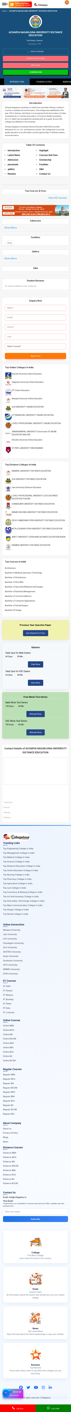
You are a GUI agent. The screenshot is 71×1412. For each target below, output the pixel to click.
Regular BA (8, 1105)
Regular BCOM (10, 1109)
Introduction (17, 82)
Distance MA (9, 1161)
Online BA (7, 1056)
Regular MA (8, 1083)
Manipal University (11, 930)
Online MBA (8, 1025)
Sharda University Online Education (27, 374)
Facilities (43, 164)
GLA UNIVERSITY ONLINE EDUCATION (28, 407)
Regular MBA (9, 1074)
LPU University (10, 939)
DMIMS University (11, 969)
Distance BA (8, 1179)
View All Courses (57, 197)
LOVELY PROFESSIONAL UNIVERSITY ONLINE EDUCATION (36, 423)
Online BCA (8, 1052)
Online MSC (8, 1043)
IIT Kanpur (8, 990)
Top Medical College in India (16, 857)
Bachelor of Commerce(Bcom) (18, 596)
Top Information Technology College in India (23, 901)
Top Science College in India (16, 861)
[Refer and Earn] (20, 4)
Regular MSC (9, 1092)
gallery (11, 169)
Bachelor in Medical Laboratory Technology (23, 573)
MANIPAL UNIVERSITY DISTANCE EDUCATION (31, 471)
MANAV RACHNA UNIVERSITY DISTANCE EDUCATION (34, 512)
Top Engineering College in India (18, 848)
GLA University (10, 947)
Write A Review (35, 51)
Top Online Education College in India (20, 870)
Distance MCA (9, 1157)
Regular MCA (9, 1079)
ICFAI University (10, 973)
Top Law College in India (14, 888)
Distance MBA (9, 1153)
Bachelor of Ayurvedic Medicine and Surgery (24, 587)
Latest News (14, 155)
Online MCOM (9, 1038)
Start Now (35, 664)
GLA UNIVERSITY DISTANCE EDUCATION (29, 479)
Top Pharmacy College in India (17, 879)
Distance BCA (9, 1174)
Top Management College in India (18, 853)
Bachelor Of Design (13, 610)
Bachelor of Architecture (15, 577)
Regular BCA (9, 1101)
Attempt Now (36, 714)
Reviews (12, 174)
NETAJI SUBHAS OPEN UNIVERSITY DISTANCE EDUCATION (37, 529)
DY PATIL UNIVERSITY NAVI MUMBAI (27, 448)
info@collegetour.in (17, 1197)
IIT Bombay (8, 999)
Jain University (10, 934)
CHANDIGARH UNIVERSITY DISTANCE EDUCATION (33, 504)
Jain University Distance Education (26, 487)
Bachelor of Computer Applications (20, 601)
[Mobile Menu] (5, 4)
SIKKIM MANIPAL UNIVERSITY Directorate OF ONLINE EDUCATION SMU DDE (34, 433)
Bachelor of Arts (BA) (14, 582)
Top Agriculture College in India (17, 883)
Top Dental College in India (15, 914)
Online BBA (8, 1047)
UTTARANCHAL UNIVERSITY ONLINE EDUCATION (33, 415)
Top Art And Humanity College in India (21, 896)
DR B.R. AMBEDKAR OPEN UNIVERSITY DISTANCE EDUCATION (38, 520)
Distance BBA (9, 1170)
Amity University (10, 956)
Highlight (43, 150)
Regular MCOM (10, 1088)
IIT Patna (7, 1003)
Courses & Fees (44, 82)
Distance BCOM (10, 1183)
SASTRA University (12, 952)
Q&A (41, 169)
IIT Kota (6, 1008)
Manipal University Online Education (27, 398)
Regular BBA (9, 1096)
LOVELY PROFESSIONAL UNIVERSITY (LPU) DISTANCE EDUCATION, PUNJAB (35, 497)
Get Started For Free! (35, 633)
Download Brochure (35, 58)
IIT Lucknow (8, 1012)
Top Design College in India (16, 909)
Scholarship (45, 160)
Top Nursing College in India (16, 874)
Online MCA (8, 1030)
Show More (10, 227)
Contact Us (44, 174)
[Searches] (67, 2)
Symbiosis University (13, 960)
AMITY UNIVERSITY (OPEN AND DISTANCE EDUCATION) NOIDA (39, 537)
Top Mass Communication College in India (22, 905)
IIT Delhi (7, 986)
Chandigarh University (13, 943)
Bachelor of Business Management (20, 591)
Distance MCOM (10, 1166)
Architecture (10, 568)
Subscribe (35, 1219)
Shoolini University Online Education (27, 440)
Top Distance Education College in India (21, 866)
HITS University (10, 965)
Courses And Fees (48, 155)
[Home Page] (41, 4)
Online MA (8, 1034)
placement (13, 164)
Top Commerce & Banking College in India (22, 892)
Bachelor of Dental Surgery (16, 605)
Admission (13, 160)
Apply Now (35, 65)
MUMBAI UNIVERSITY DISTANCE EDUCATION (31, 545)
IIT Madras (8, 995)
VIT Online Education (21, 390)
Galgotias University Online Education (28, 382)
